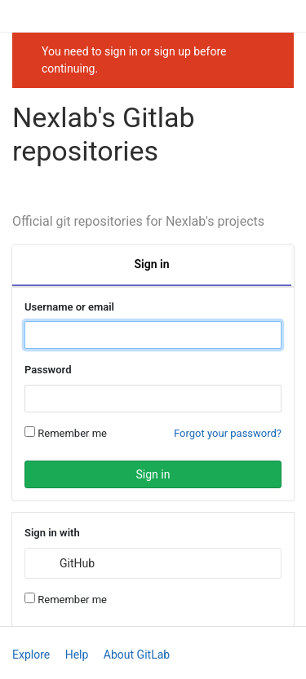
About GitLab (137, 654)
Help (77, 654)
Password (47, 370)
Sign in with (52, 533)
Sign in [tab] (152, 264)
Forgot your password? (228, 433)
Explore (31, 654)
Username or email (69, 307)
